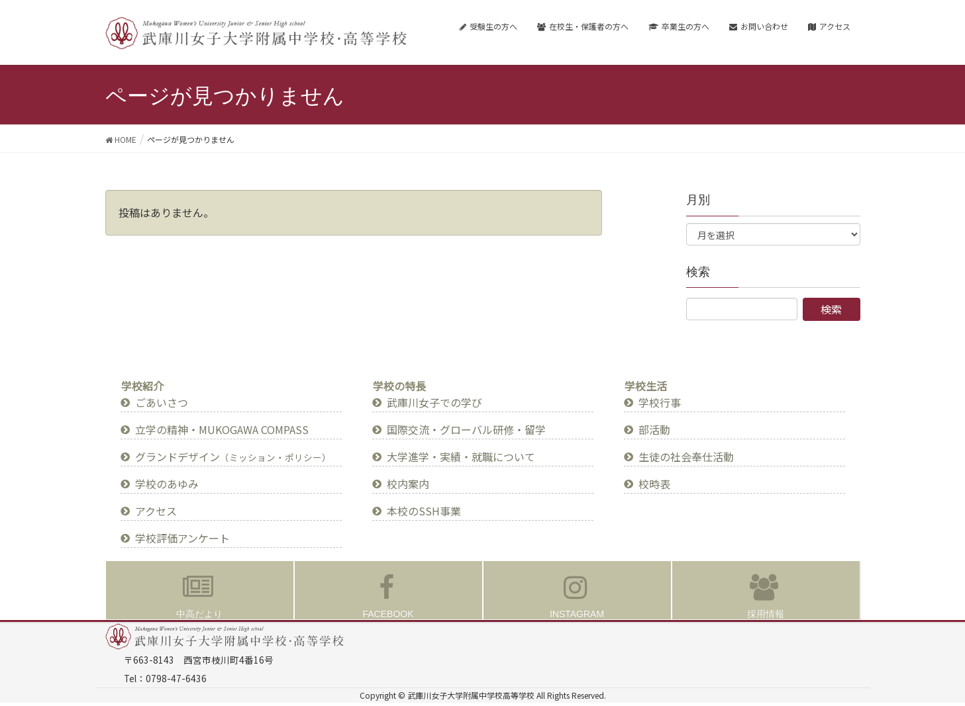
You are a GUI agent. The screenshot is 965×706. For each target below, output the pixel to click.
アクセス (156, 511)
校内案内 (408, 484)
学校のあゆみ (167, 484)
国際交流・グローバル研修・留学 (466, 429)
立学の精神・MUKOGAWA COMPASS (222, 429)
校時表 (654, 484)
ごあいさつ (161, 402)
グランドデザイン (233, 456)
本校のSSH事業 (424, 511)
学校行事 (659, 402)
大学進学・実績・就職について (461, 456)
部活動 (654, 429)
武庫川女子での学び (434, 402)
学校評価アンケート (182, 538)
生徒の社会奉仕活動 (686, 456)
